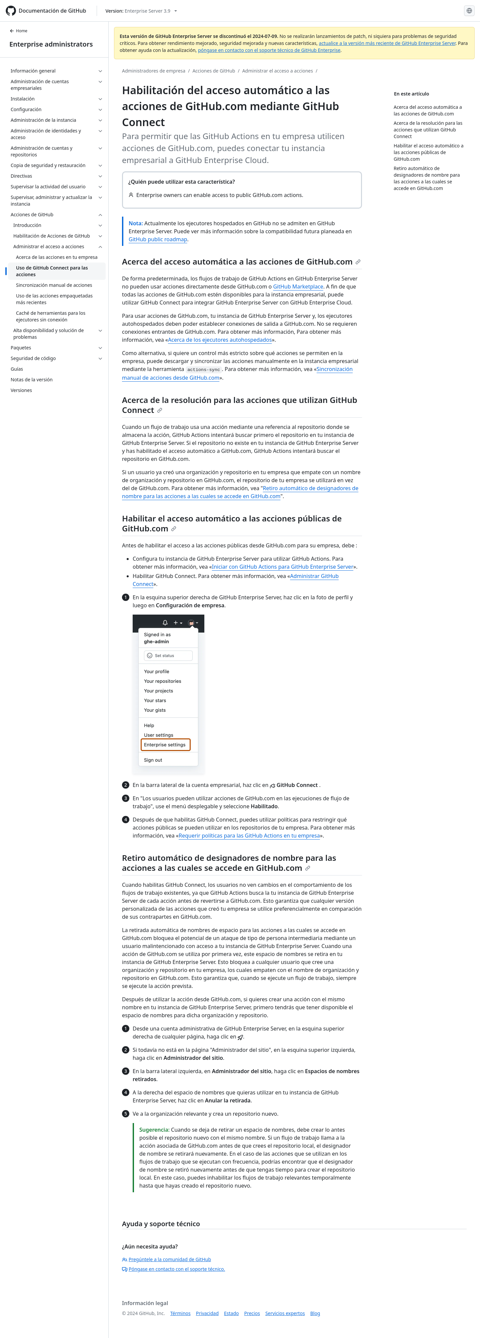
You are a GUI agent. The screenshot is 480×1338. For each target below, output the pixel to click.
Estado (231, 1313)
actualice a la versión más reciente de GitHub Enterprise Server (387, 43)
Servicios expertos (285, 1313)
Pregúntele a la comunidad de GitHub (166, 1259)
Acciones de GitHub (213, 71)
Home (18, 31)
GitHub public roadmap (158, 239)
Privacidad (207, 1313)
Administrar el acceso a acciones (277, 71)
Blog (315, 1313)
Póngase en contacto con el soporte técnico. (173, 1269)
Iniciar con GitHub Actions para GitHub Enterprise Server (282, 566)
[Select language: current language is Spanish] (469, 10)
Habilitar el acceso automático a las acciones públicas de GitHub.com (232, 523)
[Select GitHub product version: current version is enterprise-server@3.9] (141, 11)
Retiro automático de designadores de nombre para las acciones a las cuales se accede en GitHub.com (229, 862)
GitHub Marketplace (298, 286)
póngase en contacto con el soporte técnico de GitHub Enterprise (269, 50)
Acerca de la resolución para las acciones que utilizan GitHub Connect (239, 404)
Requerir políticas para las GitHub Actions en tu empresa (249, 835)
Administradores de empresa (153, 71)
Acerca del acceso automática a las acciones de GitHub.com (241, 261)
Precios (252, 1313)
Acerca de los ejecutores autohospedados (220, 339)
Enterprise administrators (51, 44)
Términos (180, 1313)
